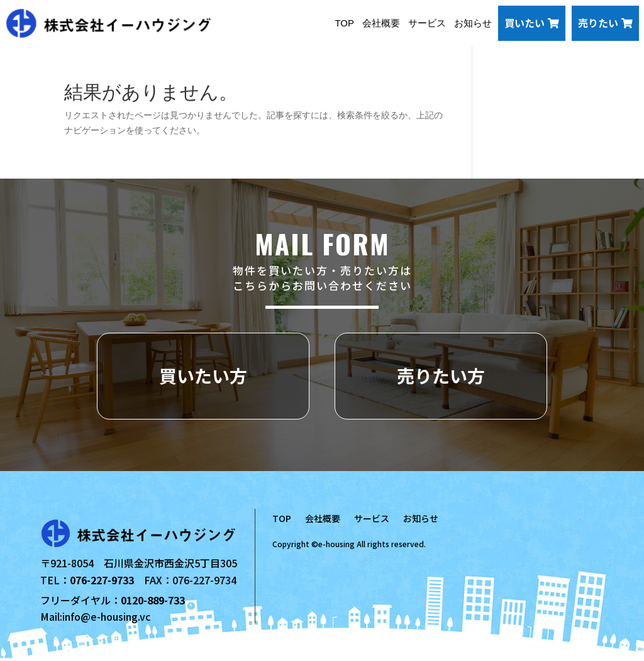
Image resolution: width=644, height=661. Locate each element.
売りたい (605, 22)
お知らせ (473, 23)
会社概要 (381, 23)
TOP (344, 23)
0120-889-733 (153, 600)
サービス (427, 23)
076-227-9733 (102, 579)
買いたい (531, 22)
